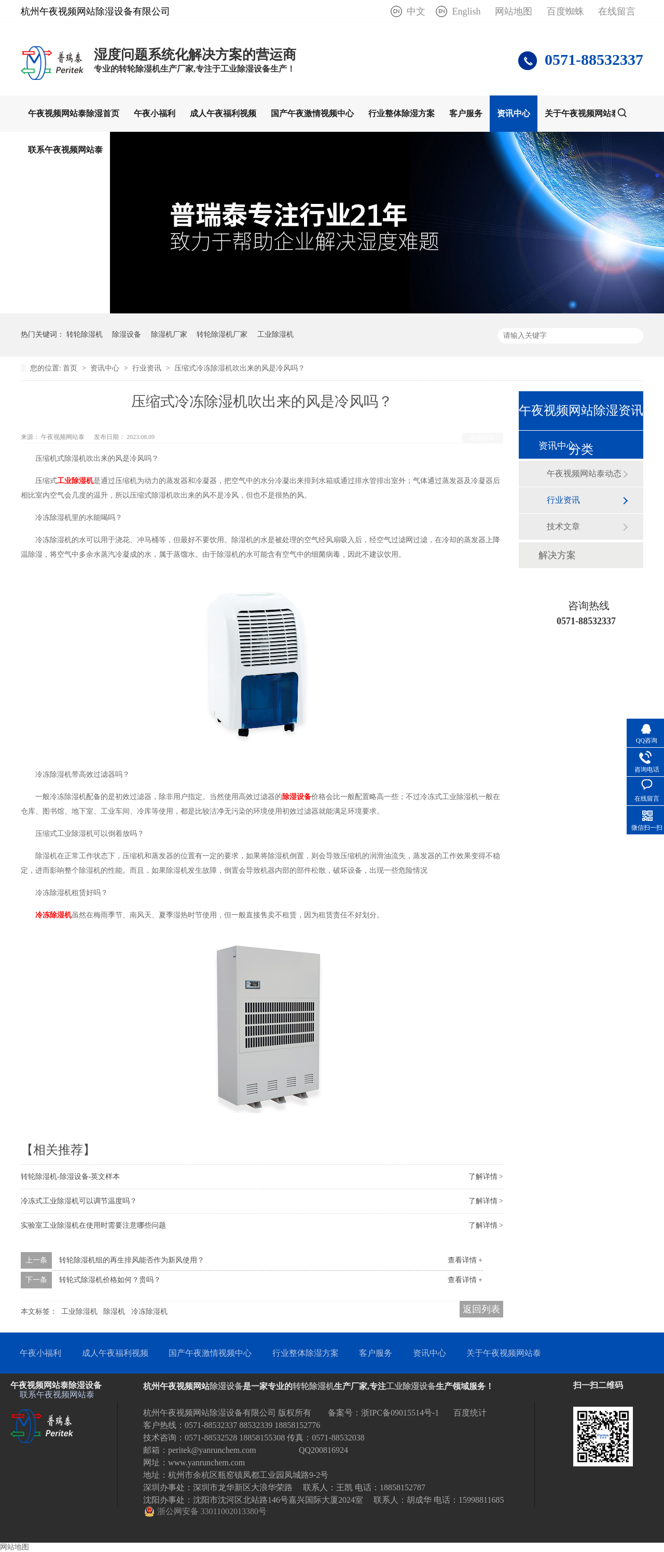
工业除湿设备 (411, 1386)
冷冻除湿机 (149, 1311)
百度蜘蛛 (565, 11)
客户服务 (465, 113)
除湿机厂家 (169, 334)
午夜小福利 (154, 113)
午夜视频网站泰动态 (584, 473)
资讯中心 (513, 113)
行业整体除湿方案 (401, 113)
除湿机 (114, 1311)
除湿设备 (126, 334)
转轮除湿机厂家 (222, 334)
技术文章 (563, 526)
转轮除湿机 (84, 334)
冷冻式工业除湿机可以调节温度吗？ (79, 1201)
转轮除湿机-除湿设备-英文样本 (70, 1176)
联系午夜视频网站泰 (65, 149)
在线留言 (616, 11)
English (466, 11)
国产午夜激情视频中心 (312, 113)
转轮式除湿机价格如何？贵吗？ (110, 1280)
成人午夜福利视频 (223, 113)
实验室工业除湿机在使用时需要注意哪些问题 (93, 1225)
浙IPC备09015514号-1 (400, 1412)
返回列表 (482, 438)
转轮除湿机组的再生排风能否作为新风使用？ (131, 1260)
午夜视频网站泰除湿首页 (73, 113)
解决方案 (557, 555)
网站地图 (513, 11)
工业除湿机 (275, 334)
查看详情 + (465, 1260)
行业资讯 (147, 368)
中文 (416, 11)
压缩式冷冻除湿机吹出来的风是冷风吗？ (239, 368)
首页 (71, 368)
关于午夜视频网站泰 (582, 113)
